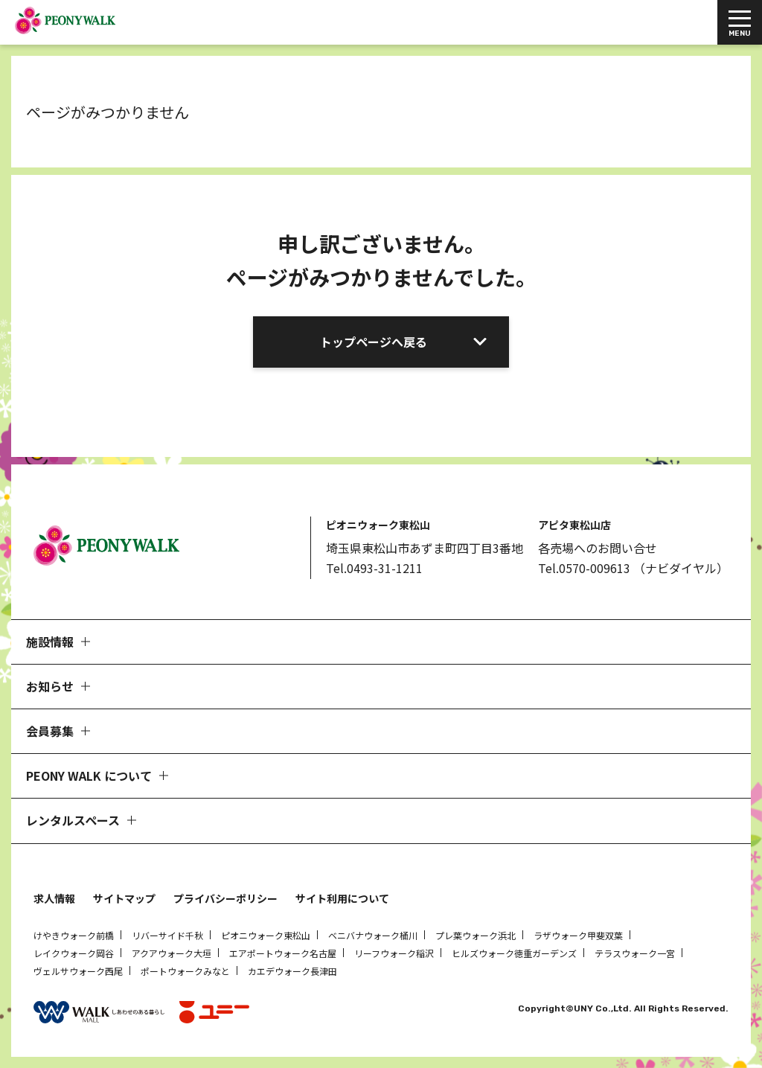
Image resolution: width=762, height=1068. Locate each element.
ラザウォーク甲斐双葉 (578, 935)
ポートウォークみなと (185, 971)
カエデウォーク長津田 (292, 971)
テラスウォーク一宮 (635, 953)
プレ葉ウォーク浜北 (475, 935)
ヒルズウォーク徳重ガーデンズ (514, 953)
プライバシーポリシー (225, 898)
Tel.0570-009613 (584, 568)
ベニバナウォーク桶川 (372, 935)
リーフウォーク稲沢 (394, 953)
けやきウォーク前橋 (73, 935)
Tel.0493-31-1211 (374, 568)
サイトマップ (124, 898)
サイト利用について (342, 898)
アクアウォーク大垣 (171, 953)
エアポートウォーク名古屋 (282, 953)
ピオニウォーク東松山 (265, 935)
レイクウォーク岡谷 (73, 953)
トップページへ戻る (373, 342)
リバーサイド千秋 (167, 935)
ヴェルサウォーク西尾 (78, 971)
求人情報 (54, 898)
